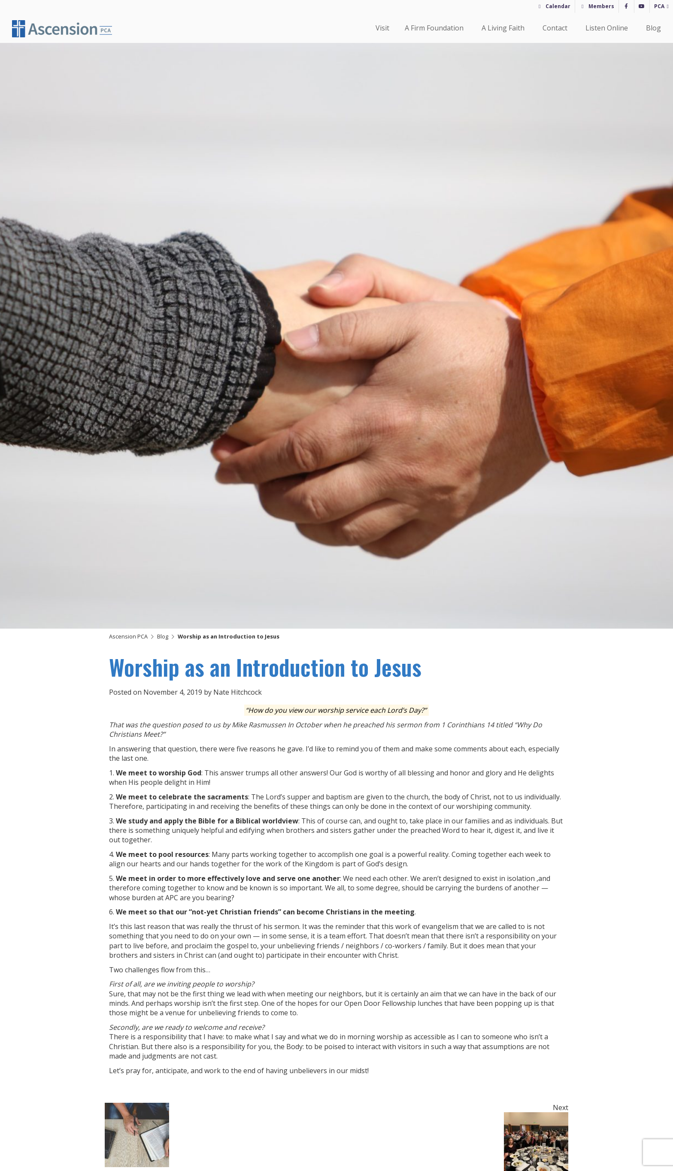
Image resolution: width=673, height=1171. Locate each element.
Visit (382, 28)
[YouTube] (641, 6)
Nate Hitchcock (237, 692)
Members (601, 6)
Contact (556, 28)
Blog (653, 28)
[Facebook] (626, 6)
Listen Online (608, 28)
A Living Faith (504, 28)
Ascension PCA (128, 636)
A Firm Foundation (435, 28)
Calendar (558, 6)
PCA (659, 6)
